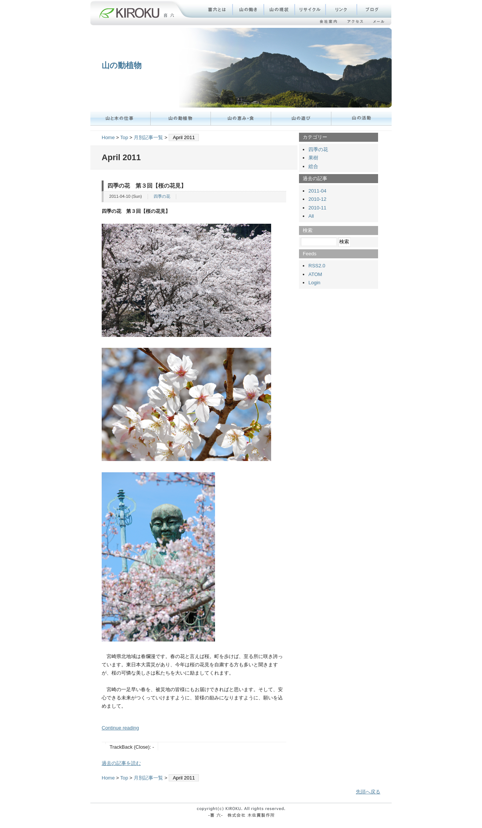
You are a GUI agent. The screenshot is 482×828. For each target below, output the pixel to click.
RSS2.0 (316, 265)
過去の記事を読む (121, 763)
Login (314, 282)
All (311, 216)
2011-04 (317, 191)
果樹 (313, 158)
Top (124, 137)
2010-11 (317, 208)
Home (108, 137)
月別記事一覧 (148, 137)
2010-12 (317, 199)
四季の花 (162, 196)
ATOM (315, 274)
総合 (313, 166)
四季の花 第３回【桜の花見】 (146, 185)
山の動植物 (122, 65)
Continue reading (120, 728)
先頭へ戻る (368, 792)
